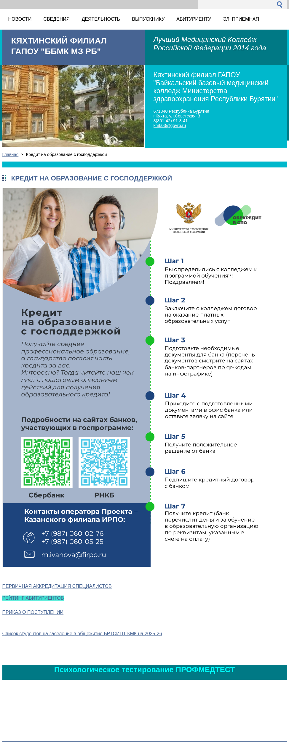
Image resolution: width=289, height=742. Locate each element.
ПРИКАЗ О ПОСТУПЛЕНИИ (33, 612)
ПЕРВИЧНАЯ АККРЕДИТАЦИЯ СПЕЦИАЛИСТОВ (57, 586)
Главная (10, 154)
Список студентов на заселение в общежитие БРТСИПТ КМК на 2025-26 (82, 633)
